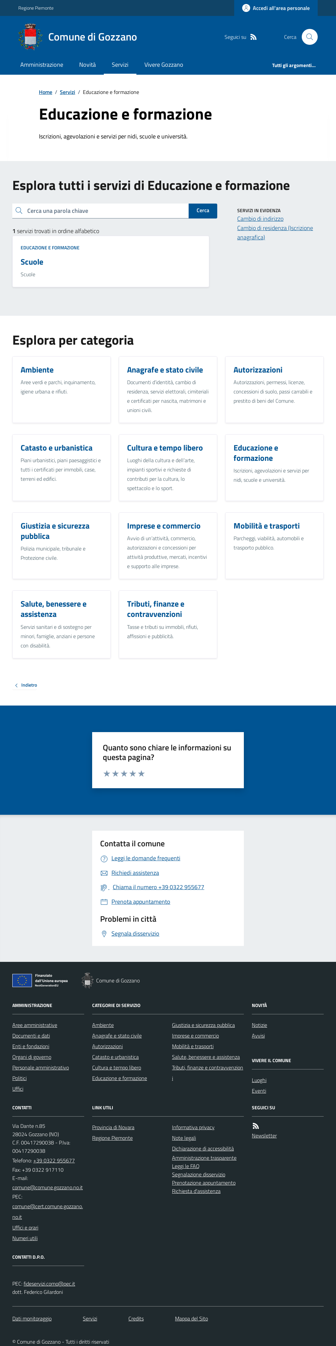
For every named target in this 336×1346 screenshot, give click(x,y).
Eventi (259, 1091)
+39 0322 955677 (54, 1160)
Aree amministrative (34, 1025)
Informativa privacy (193, 1127)
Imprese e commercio (195, 1036)
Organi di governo (31, 1057)
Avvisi (258, 1036)
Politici (19, 1078)
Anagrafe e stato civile (117, 1036)
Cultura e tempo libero (116, 1067)
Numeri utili (25, 1238)
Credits (136, 1318)
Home (45, 92)
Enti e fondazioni (30, 1046)
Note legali (184, 1138)
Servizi (120, 64)
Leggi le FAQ (186, 1166)
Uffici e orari (25, 1227)
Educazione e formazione (50, 247)
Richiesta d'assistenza (196, 1191)
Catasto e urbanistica (115, 1057)
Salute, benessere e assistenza (206, 1057)
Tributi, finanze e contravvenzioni (207, 1072)
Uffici (17, 1089)
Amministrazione (41, 64)
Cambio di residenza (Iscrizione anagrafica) (275, 232)
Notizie (259, 1025)
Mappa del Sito (191, 1318)
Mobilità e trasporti (193, 1046)
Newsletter (264, 1135)
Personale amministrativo (40, 1067)
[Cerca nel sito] (307, 37)
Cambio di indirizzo (260, 218)
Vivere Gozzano (163, 64)
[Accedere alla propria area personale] (276, 8)
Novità (87, 64)
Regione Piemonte (36, 7)
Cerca (203, 210)
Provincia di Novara (113, 1127)
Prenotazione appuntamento (204, 1183)
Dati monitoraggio (32, 1318)
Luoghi (259, 1080)
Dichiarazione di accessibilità (203, 1148)
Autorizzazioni (107, 1046)
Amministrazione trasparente (204, 1158)
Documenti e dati (31, 1036)
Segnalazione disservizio (198, 1174)
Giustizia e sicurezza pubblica (203, 1025)
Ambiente (103, 1025)
